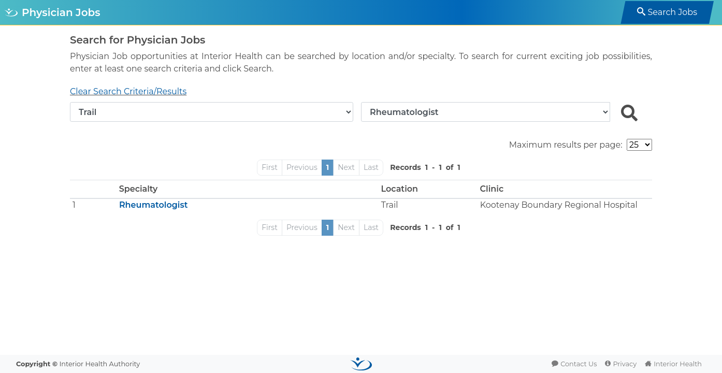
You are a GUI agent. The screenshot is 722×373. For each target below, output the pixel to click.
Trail (389, 205)
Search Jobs (672, 12)
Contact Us (578, 364)
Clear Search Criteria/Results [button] (128, 91)
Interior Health (678, 364)
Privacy (625, 364)
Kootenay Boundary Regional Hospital (559, 205)
